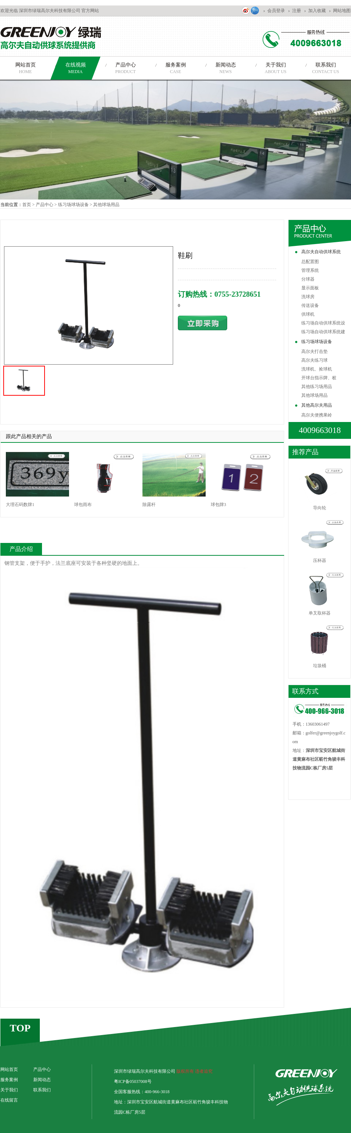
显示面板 (310, 287)
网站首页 (9, 1069)
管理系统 (310, 270)
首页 (26, 204)
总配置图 (310, 261)
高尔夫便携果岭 (316, 415)
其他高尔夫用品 (316, 405)
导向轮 (319, 507)
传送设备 (310, 305)
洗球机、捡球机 (316, 369)
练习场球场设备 (316, 341)
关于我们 (9, 1089)
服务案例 (9, 1079)
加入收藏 (317, 10)
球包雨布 (83, 504)
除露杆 (149, 504)
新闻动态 (42, 1079)
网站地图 (342, 10)
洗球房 (307, 296)
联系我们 (42, 1089)
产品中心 (44, 204)
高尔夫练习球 (314, 360)
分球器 (307, 279)
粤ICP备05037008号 (133, 1081)
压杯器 (319, 560)
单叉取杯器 (320, 613)
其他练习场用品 (316, 386)
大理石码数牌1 (20, 504)
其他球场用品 (106, 204)
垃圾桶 (319, 665)
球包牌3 (218, 504)
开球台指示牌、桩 (318, 377)
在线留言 (9, 1100)
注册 (296, 10)
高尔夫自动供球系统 (321, 251)
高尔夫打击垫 (314, 351)
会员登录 (276, 10)
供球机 (307, 314)
